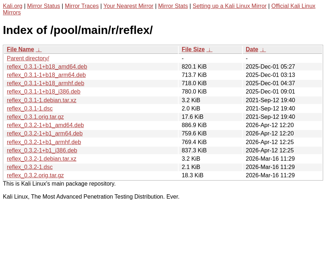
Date (252, 49)
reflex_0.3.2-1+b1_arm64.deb (44, 133)
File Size (193, 49)
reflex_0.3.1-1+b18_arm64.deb (46, 75)
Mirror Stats (173, 6)
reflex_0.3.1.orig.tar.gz (35, 117)
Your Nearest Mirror (128, 6)
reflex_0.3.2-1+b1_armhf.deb (44, 142)
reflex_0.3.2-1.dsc (30, 167)
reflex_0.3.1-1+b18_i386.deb (43, 91)
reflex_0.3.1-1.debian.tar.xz (41, 100)
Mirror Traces (82, 6)
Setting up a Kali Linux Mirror (230, 6)
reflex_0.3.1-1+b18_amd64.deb (47, 67)
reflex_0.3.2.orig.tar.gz (35, 175)
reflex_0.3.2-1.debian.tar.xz (41, 159)
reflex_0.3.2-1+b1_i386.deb (42, 150)
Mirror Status (43, 6)
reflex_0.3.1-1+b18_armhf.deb (45, 83)
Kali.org (12, 6)
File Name (20, 49)
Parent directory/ (28, 58)
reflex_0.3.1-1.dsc (30, 108)
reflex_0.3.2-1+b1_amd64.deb (45, 125)
